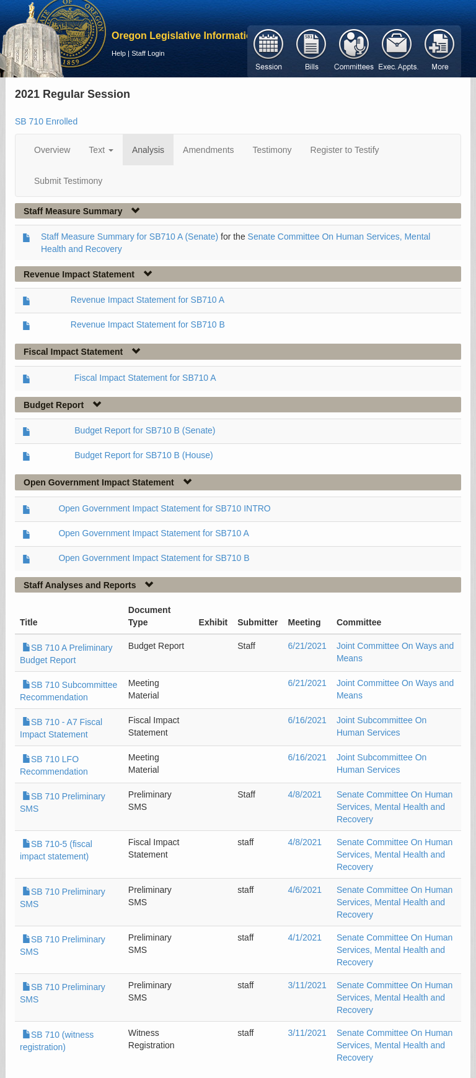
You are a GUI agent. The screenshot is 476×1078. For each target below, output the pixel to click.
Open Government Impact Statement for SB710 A (153, 533)
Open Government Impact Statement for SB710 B (153, 558)
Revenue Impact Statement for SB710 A (147, 300)
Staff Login (147, 53)
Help (119, 53)
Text (101, 150)
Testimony (272, 150)
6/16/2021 (307, 720)
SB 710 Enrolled (46, 121)
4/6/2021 (305, 890)
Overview (52, 150)
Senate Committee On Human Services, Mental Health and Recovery (395, 806)
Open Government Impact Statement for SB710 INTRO (164, 508)
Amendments (208, 150)
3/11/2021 (307, 985)
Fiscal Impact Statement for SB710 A (145, 378)
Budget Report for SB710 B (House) (143, 455)
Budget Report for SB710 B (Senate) (144, 430)
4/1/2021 (305, 937)
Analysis (148, 150)
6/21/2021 (307, 646)
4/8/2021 (305, 794)
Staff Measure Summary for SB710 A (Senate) (129, 236)
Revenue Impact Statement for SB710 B (148, 324)
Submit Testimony (68, 181)
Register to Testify (345, 150)
